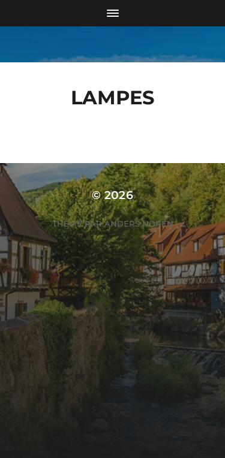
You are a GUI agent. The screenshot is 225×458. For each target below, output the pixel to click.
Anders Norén (138, 223)
